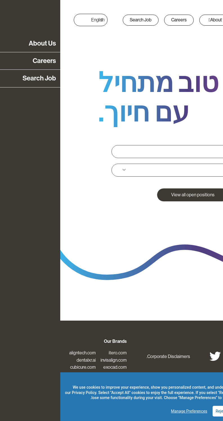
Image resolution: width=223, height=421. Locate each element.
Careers (118, 19)
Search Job (80, 19)
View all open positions (132, 194)
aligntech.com (22, 352)
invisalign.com (53, 360)
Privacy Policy (24, 392)
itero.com (57, 352)
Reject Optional (168, 411)
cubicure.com (22, 367)
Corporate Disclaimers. (108, 356)
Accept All (202, 411)
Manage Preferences (129, 411)
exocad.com (54, 367)
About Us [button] (158, 19)
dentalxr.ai (25, 360)
